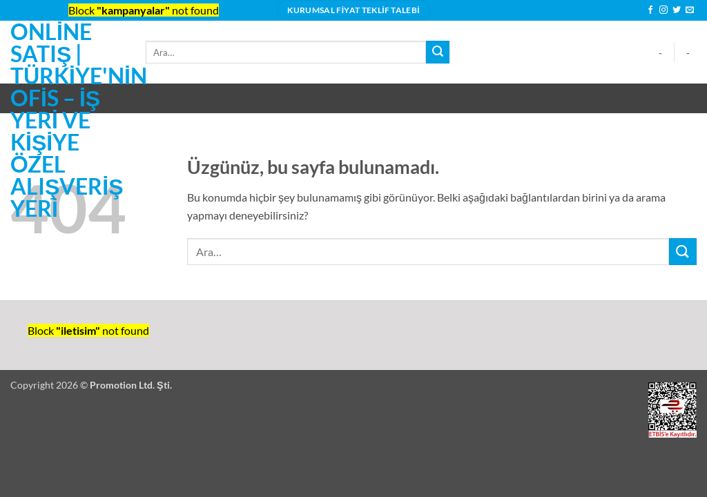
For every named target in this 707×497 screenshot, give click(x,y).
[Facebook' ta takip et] (650, 10)
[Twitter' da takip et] (676, 10)
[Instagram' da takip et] (663, 10)
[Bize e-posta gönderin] (690, 10)
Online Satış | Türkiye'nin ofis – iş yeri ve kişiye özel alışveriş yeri (67, 120)
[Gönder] (437, 52)
